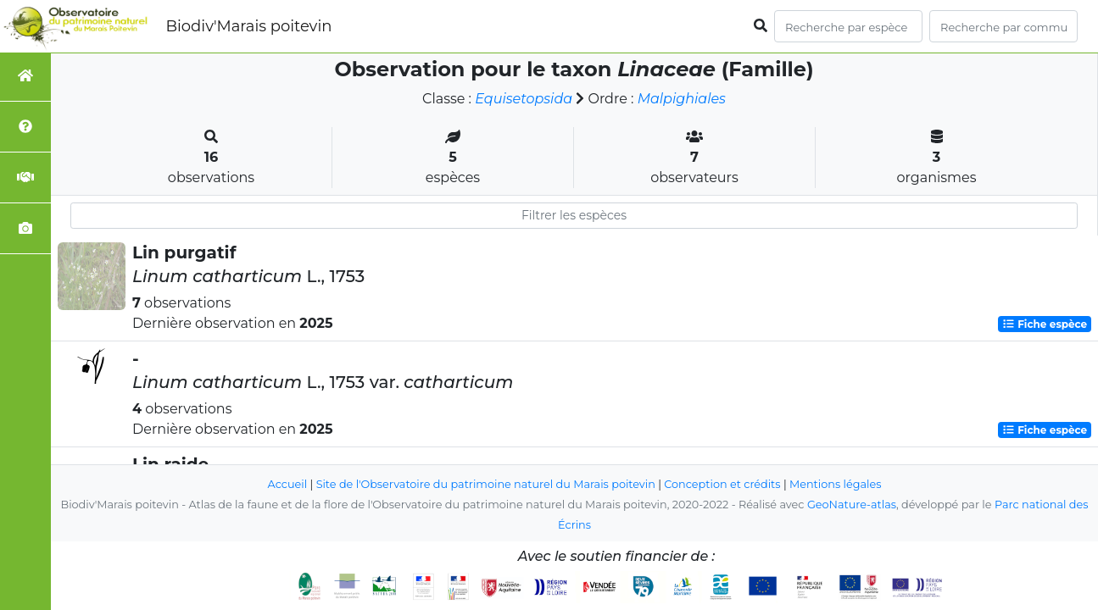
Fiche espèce (1044, 324)
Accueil (288, 484)
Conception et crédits (722, 484)
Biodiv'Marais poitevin (248, 26)
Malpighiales (682, 99)
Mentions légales (835, 484)
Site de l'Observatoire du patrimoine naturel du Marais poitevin (485, 484)
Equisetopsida (523, 99)
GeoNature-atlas (851, 504)
